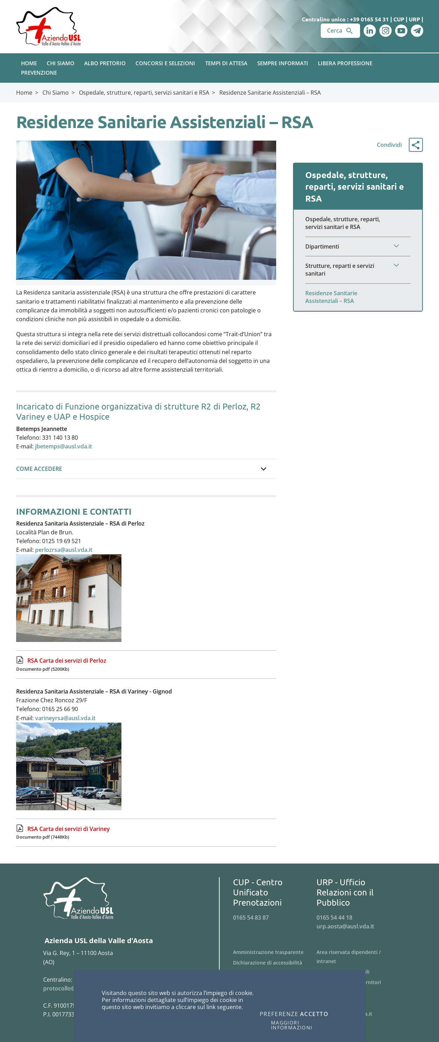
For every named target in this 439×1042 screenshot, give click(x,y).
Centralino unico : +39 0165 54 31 (345, 19)
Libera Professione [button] (345, 63)
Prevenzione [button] (39, 72)
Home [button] (29, 63)
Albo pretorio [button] (105, 63)
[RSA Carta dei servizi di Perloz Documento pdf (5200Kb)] (146, 664)
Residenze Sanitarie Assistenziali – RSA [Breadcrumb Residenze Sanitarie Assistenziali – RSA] (270, 92)
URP (414, 19)
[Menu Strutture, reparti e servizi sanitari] (358, 270)
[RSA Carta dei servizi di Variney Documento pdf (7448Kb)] (146, 833)
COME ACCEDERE (39, 469)
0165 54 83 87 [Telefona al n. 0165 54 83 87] (251, 917)
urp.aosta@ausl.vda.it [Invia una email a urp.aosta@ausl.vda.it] (345, 926)
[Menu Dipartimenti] (358, 247)
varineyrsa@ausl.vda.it (65, 718)
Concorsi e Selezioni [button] (165, 63)
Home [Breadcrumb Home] (24, 92)
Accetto (314, 1014)
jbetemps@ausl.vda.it (63, 446)
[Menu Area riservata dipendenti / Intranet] (358, 957)
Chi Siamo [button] (60, 63)
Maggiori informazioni (292, 1025)
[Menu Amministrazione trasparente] (275, 952)
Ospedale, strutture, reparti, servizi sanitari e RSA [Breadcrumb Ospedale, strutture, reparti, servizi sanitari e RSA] (144, 92)
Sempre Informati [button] (282, 63)
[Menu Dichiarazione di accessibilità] (275, 962)
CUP (398, 19)
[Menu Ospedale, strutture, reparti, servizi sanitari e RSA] (358, 223)
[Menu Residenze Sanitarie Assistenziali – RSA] (358, 297)
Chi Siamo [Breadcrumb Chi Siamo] (55, 92)
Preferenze (279, 1014)
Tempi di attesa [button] (226, 63)
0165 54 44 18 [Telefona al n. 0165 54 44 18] (334, 917)
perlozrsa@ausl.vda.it (63, 550)
